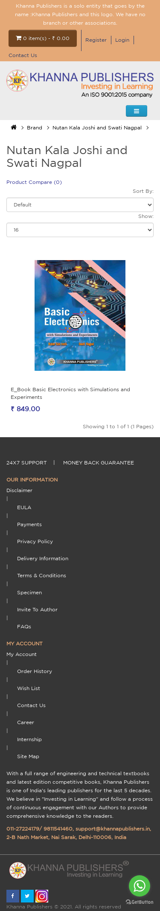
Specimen (29, 592)
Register (96, 40)
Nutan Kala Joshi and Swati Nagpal (97, 127)
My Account (21, 654)
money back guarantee (98, 462)
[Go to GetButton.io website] (139, 902)
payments (29, 524)
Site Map (28, 756)
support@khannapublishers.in (113, 828)
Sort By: (143, 191)
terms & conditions (41, 575)
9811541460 (58, 828)
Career (25, 722)
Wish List (28, 688)
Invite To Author (37, 609)
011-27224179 (22, 828)
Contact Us (23, 55)
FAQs (24, 626)
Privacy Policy (35, 541)
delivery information (42, 558)
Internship (29, 739)
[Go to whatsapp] (139, 886)
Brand (34, 127)
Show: (146, 216)
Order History (34, 671)
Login (122, 40)
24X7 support (26, 462)
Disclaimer (19, 490)
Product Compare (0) (34, 182)
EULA (24, 507)
